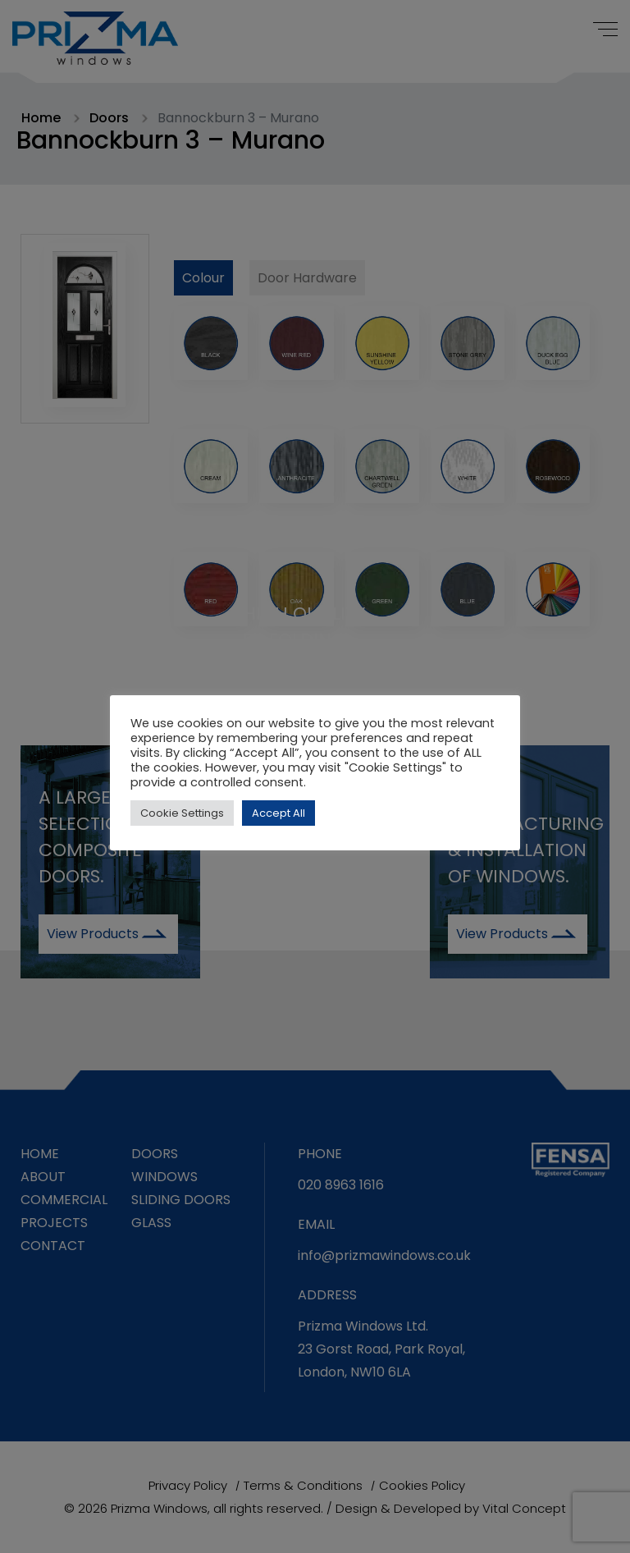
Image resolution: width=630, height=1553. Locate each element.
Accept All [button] (278, 813)
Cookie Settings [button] (182, 813)
